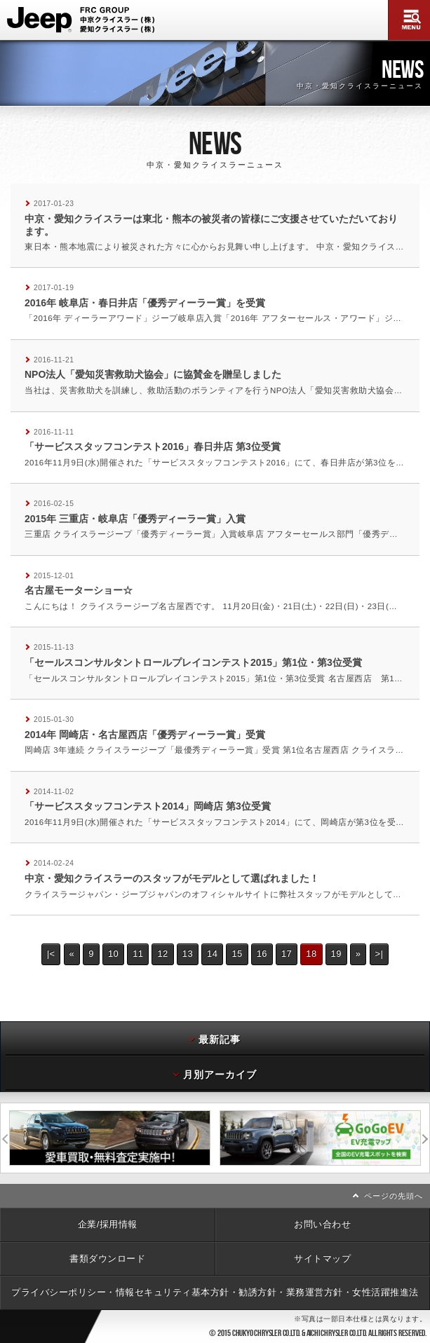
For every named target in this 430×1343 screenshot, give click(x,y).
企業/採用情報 (107, 1224)
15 (236, 953)
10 (113, 953)
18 (311, 953)
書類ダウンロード (107, 1258)
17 (286, 953)
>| (379, 953)
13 (187, 953)
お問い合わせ (322, 1224)
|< (51, 953)
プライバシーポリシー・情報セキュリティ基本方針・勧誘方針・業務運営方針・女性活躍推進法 (215, 1292)
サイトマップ (322, 1258)
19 (336, 953)
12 (162, 953)
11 (138, 953)
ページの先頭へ (393, 1196)
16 (262, 953)
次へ (425, 1137)
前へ (5, 1137)
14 (212, 953)
